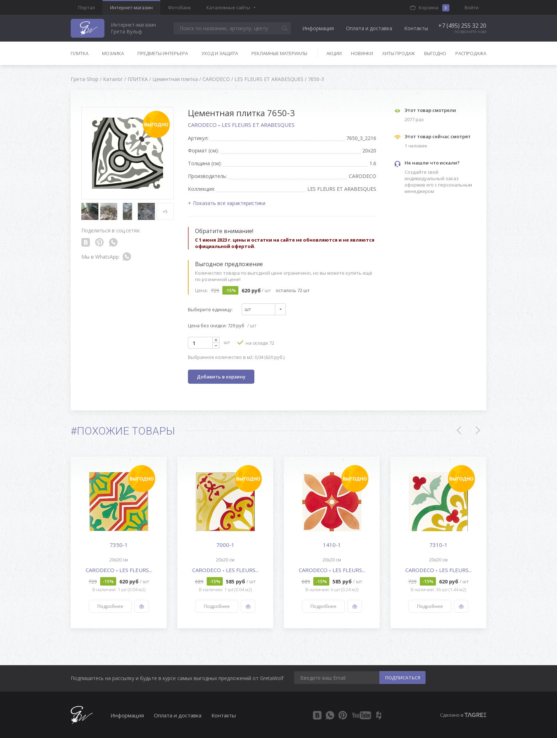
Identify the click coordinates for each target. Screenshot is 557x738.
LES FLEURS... (135, 569)
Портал (86, 7)
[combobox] (264, 309)
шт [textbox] (248, 309)
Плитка (79, 53)
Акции (334, 53)
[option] (118, 542)
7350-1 (119, 544)
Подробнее (110, 606)
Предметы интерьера (162, 53)
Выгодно (435, 53)
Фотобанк (179, 7)
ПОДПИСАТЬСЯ (402, 677)
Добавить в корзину (221, 376)
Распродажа (470, 53)
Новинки (362, 53)
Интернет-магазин (131, 7)
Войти (471, 7)
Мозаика (113, 53)
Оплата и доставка (369, 28)
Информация (318, 28)
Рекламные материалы (279, 53)
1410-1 (332, 544)
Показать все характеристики (229, 203)
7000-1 (225, 544)
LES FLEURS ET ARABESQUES (258, 124)
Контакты (416, 28)
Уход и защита (219, 53)
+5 (165, 211)
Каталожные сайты (228, 7)
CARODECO (203, 124)
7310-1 (438, 544)
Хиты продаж (398, 53)
